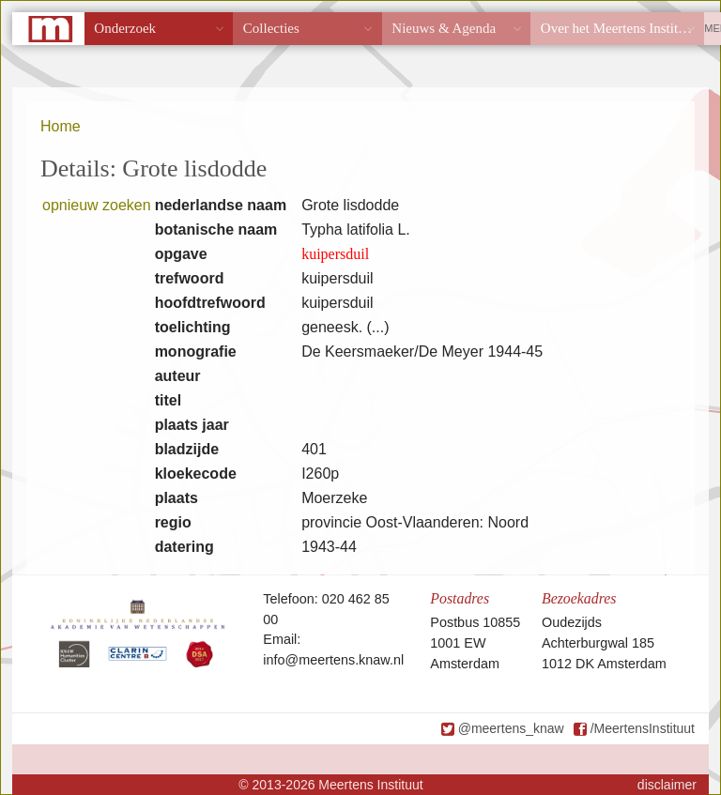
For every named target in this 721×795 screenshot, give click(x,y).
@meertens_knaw (511, 728)
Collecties (271, 28)
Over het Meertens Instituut (618, 28)
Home (60, 126)
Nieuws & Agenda (443, 28)
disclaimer (667, 784)
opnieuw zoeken (96, 205)
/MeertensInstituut (643, 728)
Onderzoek (125, 28)
